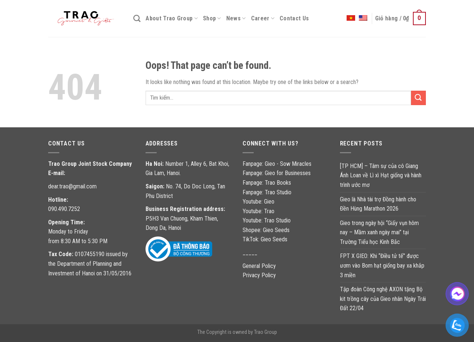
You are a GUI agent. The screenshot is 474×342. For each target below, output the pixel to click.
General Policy (259, 265)
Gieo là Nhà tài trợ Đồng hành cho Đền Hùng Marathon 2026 (378, 204)
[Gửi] (418, 98)
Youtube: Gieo (258, 201)
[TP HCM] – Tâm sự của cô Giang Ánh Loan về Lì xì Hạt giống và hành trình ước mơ (380, 175)
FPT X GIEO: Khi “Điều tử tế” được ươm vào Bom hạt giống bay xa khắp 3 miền (382, 265)
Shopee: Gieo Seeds (266, 230)
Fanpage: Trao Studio (267, 192)
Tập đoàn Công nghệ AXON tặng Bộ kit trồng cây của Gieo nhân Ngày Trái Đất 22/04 (383, 299)
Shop (212, 18)
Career (262, 18)
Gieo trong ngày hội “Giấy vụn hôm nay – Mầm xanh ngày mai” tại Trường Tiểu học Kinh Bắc (379, 232)
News (236, 18)
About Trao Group (172, 18)
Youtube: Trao (259, 211)
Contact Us (294, 18)
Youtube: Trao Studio (267, 220)
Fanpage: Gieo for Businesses (277, 173)
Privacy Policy (259, 275)
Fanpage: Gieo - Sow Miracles (277, 163)
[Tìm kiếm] (136, 18)
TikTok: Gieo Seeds (265, 239)
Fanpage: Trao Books (268, 182)
